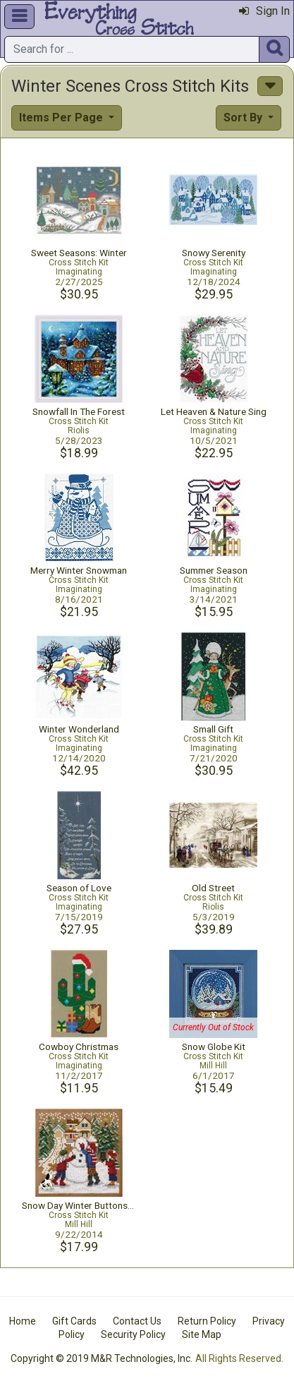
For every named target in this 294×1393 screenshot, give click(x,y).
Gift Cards (74, 1321)
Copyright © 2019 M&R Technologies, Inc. (101, 1358)
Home (22, 1321)
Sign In (264, 11)
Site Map (201, 1334)
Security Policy (133, 1334)
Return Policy (207, 1321)
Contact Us (137, 1321)
